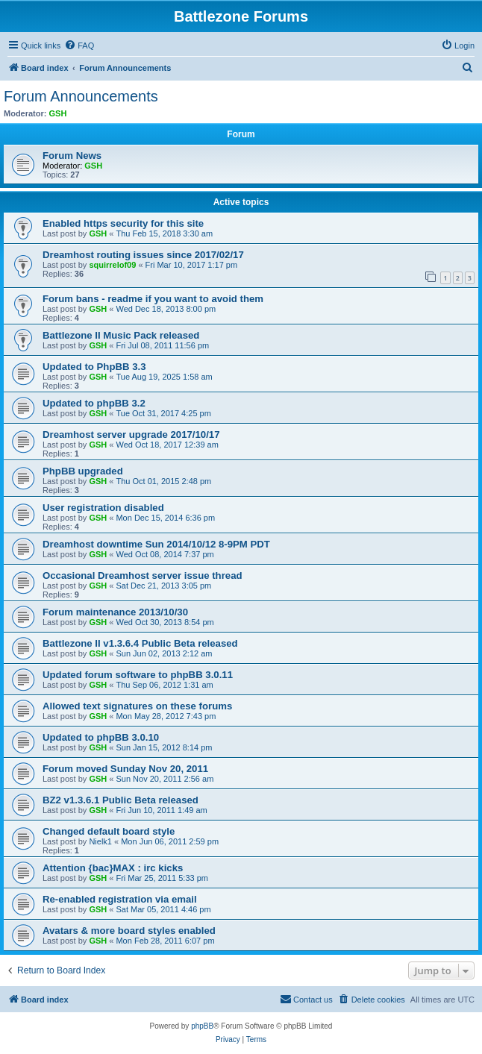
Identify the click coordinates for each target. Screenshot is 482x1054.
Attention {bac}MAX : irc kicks (113, 867)
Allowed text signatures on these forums (137, 706)
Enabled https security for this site (123, 223)
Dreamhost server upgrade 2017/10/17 (131, 434)
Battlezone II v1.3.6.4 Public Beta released (140, 643)
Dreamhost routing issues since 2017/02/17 (143, 254)
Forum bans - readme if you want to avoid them (153, 298)
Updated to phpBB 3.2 (94, 403)
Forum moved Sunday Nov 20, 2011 (125, 768)
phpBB (202, 1026)
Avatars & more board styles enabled (129, 930)
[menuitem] (79, 45)
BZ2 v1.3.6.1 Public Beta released (120, 800)
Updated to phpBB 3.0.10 (101, 737)
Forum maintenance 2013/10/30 (115, 612)
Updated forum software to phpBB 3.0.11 (138, 674)
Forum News (72, 155)
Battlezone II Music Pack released (121, 335)
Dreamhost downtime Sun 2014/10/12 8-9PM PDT (156, 544)
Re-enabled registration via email (120, 899)
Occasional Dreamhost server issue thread (142, 575)
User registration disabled (103, 507)
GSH (58, 113)
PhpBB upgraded (83, 471)
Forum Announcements (81, 96)
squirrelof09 (112, 264)
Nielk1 (100, 841)
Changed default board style (109, 831)
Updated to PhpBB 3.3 (94, 366)
